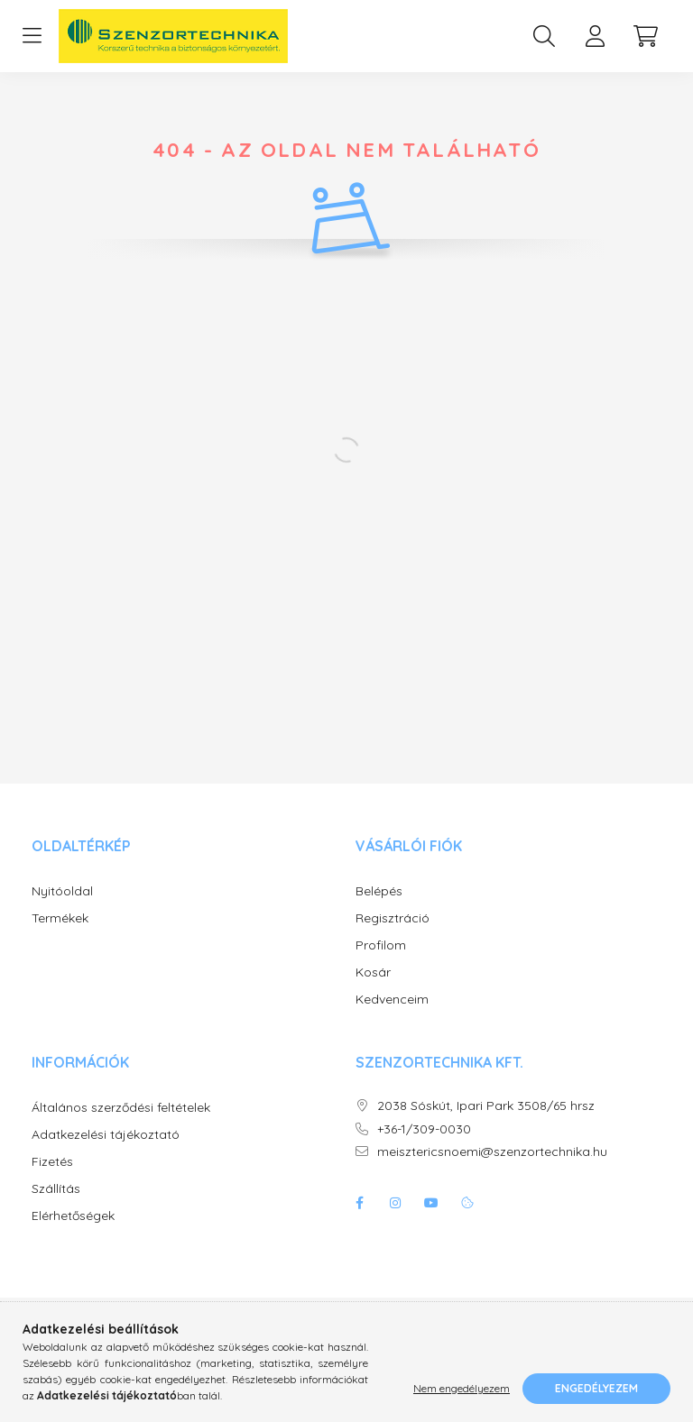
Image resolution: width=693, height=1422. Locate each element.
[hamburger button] (32, 36)
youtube (431, 1203)
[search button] (544, 36)
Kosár (373, 972)
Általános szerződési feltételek (121, 1107)
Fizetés (52, 1162)
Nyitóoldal (62, 891)
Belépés (379, 891)
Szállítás (56, 1189)
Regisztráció (393, 918)
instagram (395, 1203)
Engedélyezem (596, 1388)
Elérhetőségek (73, 1216)
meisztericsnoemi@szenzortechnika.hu (492, 1152)
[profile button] (595, 36)
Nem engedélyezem (461, 1388)
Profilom (381, 945)
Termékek (60, 918)
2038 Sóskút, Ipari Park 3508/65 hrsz (486, 1106)
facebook (359, 1203)
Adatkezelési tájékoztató (106, 1134)
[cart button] (645, 36)
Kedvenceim (392, 999)
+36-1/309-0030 (424, 1129)
